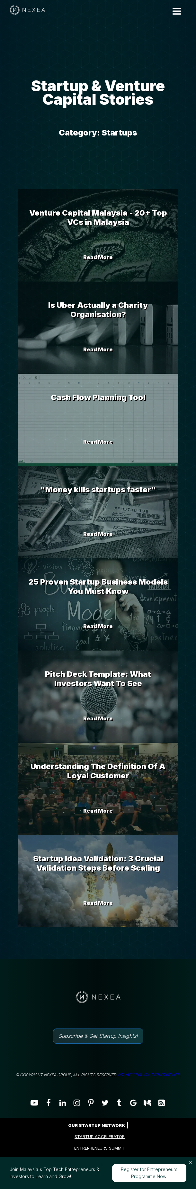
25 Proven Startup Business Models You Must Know (98, 586)
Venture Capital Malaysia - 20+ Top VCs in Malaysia (98, 217)
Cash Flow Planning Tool (98, 397)
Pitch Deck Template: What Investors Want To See (98, 678)
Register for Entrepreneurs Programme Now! (149, 1173)
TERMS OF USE (165, 1074)
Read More (98, 257)
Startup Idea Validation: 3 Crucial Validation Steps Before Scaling (98, 863)
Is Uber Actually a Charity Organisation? (98, 309)
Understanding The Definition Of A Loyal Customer (98, 771)
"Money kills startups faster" (98, 489)
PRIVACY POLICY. (134, 1074)
